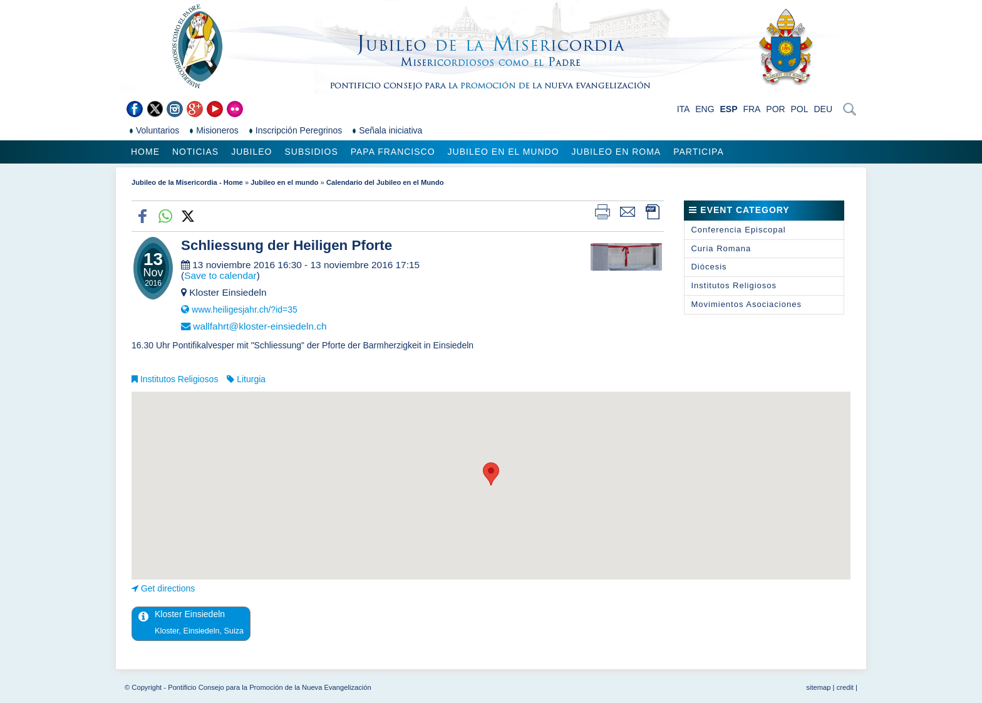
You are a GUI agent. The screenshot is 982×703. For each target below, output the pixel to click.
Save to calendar (220, 275)
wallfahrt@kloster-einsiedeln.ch (259, 326)
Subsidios (311, 152)
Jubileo (251, 152)
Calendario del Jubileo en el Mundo (385, 182)
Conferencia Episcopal (738, 229)
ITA (683, 109)
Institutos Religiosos (179, 379)
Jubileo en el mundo (503, 152)
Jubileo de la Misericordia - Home (187, 182)
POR (775, 109)
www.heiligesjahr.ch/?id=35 (244, 310)
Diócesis (708, 266)
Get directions (168, 588)
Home (145, 152)
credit (845, 687)
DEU (823, 109)
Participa (698, 152)
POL (800, 109)
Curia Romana (721, 248)
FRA (751, 109)
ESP (729, 109)
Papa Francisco (393, 152)
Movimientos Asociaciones (746, 304)
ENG (704, 109)
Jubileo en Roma (616, 152)
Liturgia (251, 379)
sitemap (818, 687)
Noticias (195, 152)
